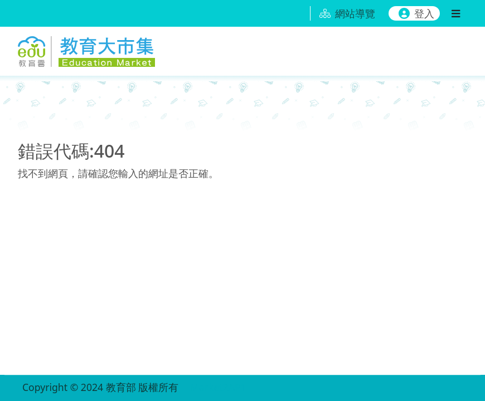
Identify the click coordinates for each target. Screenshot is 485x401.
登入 (416, 13)
